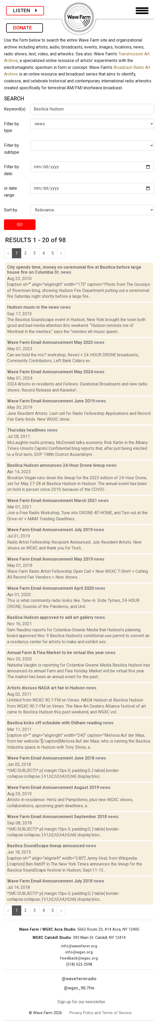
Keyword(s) (14, 109)
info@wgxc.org (79, 952)
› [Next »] (61, 253)
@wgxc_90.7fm (79, 988)
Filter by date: (11, 170)
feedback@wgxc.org (79, 958)
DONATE (24, 28)
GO (20, 224)
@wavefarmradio (79, 978)
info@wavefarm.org (79, 946)
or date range (10, 192)
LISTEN (25, 10)
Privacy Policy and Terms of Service (100, 1013)
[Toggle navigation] (142, 10)
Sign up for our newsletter (81, 1001)
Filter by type (11, 127)
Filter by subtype (11, 149)
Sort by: (11, 209)
